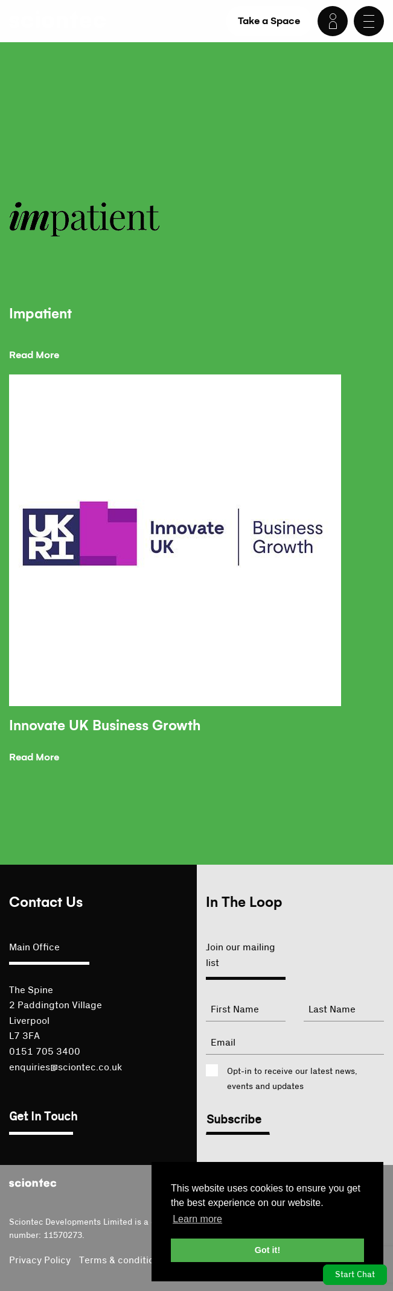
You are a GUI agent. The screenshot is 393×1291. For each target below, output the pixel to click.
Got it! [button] (267, 1250)
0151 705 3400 (44, 1051)
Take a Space (269, 21)
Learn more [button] (197, 1219)
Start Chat (355, 1275)
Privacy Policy (40, 1260)
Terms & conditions (121, 1260)
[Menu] (369, 21)
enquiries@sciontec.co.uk (65, 1067)
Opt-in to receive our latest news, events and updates (292, 1079)
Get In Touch (43, 1116)
